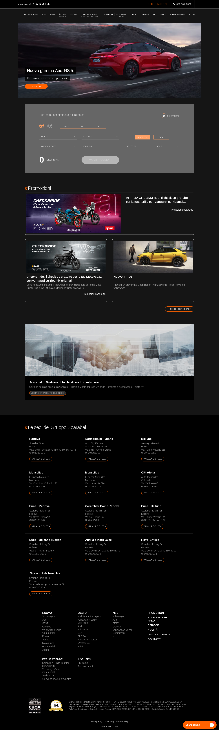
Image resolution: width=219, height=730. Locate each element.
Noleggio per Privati (157, 619)
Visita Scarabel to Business (47, 393)
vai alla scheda (41, 459)
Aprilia (45, 639)
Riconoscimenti (85, 666)
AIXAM (192, 15)
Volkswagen (48, 616)
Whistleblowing (122, 722)
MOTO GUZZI (159, 15)
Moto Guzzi (48, 643)
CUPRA (73, 15)
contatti (154, 639)
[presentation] (21, 95)
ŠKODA (62, 16)
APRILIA (145, 15)
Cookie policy (109, 722)
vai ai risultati (100, 160)
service (153, 625)
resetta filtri (170, 115)
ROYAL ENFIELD (177, 15)
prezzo (142, 137)
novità (152, 629)
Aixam (45, 650)
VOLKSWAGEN (31, 15)
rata (161, 137)
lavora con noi (159, 634)
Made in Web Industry (109, 726)
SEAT (52, 15)
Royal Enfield (49, 646)
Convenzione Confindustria (56, 679)
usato (98, 126)
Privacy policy (96, 722)
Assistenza (48, 675)
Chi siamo (82, 663)
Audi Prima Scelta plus (89, 616)
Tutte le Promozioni (179, 309)
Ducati (45, 636)
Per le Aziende (158, 4)
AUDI (44, 15)
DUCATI (134, 15)
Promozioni (156, 612)
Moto (80, 646)
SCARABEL (121, 16)
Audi (44, 619)
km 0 (83, 126)
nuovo (67, 126)
